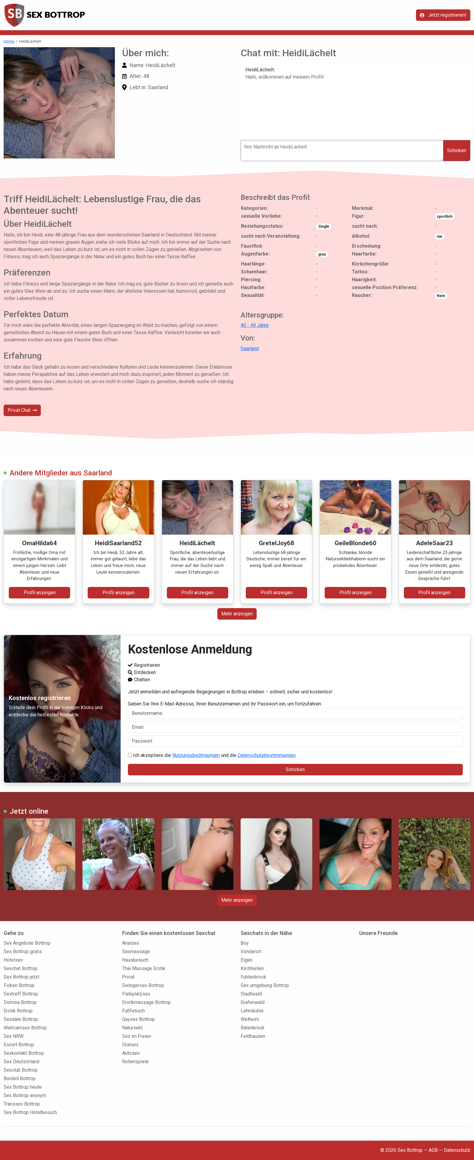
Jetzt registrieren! (443, 15)
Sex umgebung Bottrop (265, 985)
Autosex (131, 1053)
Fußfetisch (133, 1011)
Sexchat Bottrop (20, 968)
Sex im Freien (136, 1036)
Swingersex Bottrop (143, 985)
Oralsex (130, 1045)
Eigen (246, 960)
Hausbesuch (135, 960)
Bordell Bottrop (20, 1078)
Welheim (250, 1019)
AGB (433, 1150)
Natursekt (132, 1028)
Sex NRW (14, 1036)
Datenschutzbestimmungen (267, 755)
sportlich (444, 216)
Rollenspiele (135, 1061)
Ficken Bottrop (19, 985)
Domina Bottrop (20, 1002)
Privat (128, 977)
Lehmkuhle (252, 1011)
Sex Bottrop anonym (25, 1095)
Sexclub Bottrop (20, 1070)
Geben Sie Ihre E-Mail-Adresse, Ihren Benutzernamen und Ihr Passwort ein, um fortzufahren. (295, 710)
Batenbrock (253, 1028)
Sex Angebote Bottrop (27, 943)
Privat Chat (22, 410)
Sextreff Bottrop (21, 994)
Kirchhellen (252, 968)
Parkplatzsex (136, 994)
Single (323, 226)
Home (9, 41)
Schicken (456, 150)
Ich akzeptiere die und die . (212, 755)
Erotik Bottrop (18, 1011)
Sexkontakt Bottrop (24, 1053)
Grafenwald (253, 1002)
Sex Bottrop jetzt (21, 977)
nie (439, 236)
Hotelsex (13, 960)
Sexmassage (136, 951)
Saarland (250, 348)
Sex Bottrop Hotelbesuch (30, 1112)
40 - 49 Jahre (255, 325)
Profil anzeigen (40, 592)
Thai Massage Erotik (143, 968)
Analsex (130, 943)
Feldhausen (253, 1036)
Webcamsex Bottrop (25, 1028)
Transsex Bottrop (22, 1104)
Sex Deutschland (21, 1061)
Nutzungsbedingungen (196, 755)
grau (322, 254)
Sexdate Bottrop (21, 1019)
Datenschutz (457, 1150)
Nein (441, 296)
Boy (245, 943)
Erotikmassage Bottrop (146, 1002)
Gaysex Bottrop (138, 1019)
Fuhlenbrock (253, 977)
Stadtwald (251, 994)
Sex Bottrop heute (23, 1087)
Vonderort (251, 951)
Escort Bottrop (19, 1045)
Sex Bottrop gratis (23, 951)
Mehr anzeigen (237, 614)
